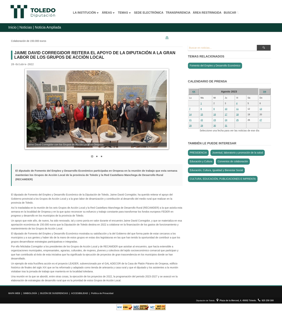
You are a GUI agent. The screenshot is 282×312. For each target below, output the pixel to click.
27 (261, 120)
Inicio (12, 27)
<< (193, 91)
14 (190, 114)
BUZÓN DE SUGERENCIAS (54, 293)
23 (214, 120)
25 (237, 120)
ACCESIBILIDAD (79, 293)
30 (214, 125)
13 (261, 109)
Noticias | (26, 27)
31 (226, 125)
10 (226, 109)
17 (226, 114)
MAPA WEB (14, 293)
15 (202, 114)
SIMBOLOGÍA (30, 293)
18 (237, 114)
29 (202, 125)
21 (190, 120)
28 (190, 125)
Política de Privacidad (102, 293)
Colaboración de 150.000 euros (28, 40)
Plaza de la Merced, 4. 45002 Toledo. (236, 300)
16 (214, 114)
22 (202, 120)
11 (237, 109)
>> (264, 91)
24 (226, 120)
